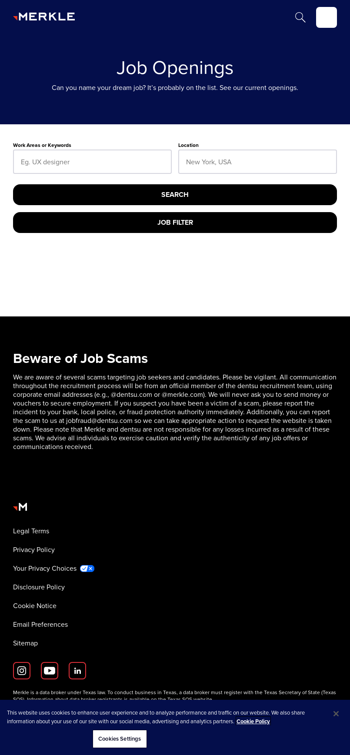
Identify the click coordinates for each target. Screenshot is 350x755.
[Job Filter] (175, 222)
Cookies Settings (119, 739)
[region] (175, 727)
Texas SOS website (189, 699)
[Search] (300, 17)
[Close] (336, 713)
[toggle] (326, 17)
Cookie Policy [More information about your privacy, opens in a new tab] (253, 721)
